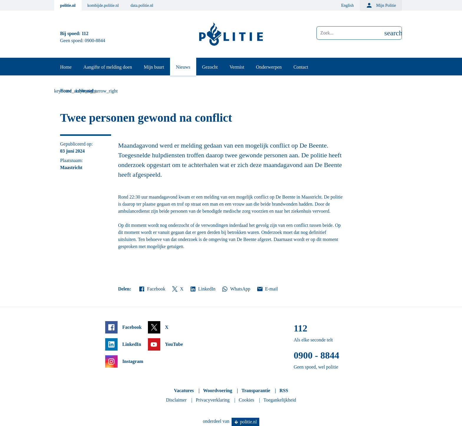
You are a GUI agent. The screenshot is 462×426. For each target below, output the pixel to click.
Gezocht (210, 67)
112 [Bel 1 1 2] (85, 33)
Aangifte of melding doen (107, 67)
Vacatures (184, 390)
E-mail (267, 289)
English (347, 5)
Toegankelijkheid (279, 399)
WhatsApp (235, 289)
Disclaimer (176, 399)
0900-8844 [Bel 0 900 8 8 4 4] (95, 40)
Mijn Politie (381, 5)
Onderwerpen (269, 67)
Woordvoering (217, 390)
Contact (300, 67)
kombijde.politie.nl (103, 5)
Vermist (237, 67)
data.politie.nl (142, 5)
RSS (283, 390)
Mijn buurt (154, 67)
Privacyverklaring (213, 399)
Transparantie (255, 390)
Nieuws (183, 67)
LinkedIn (202, 289)
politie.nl (68, 5)
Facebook (151, 289)
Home (66, 67)
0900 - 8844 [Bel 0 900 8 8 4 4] (316, 355)
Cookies (246, 399)
